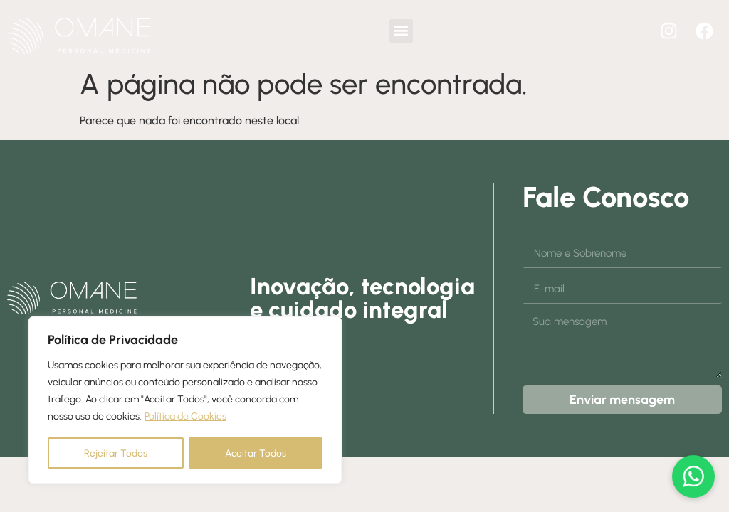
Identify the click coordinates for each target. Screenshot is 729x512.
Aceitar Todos (255, 453)
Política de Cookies (185, 417)
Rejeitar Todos (115, 453)
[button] (401, 31)
